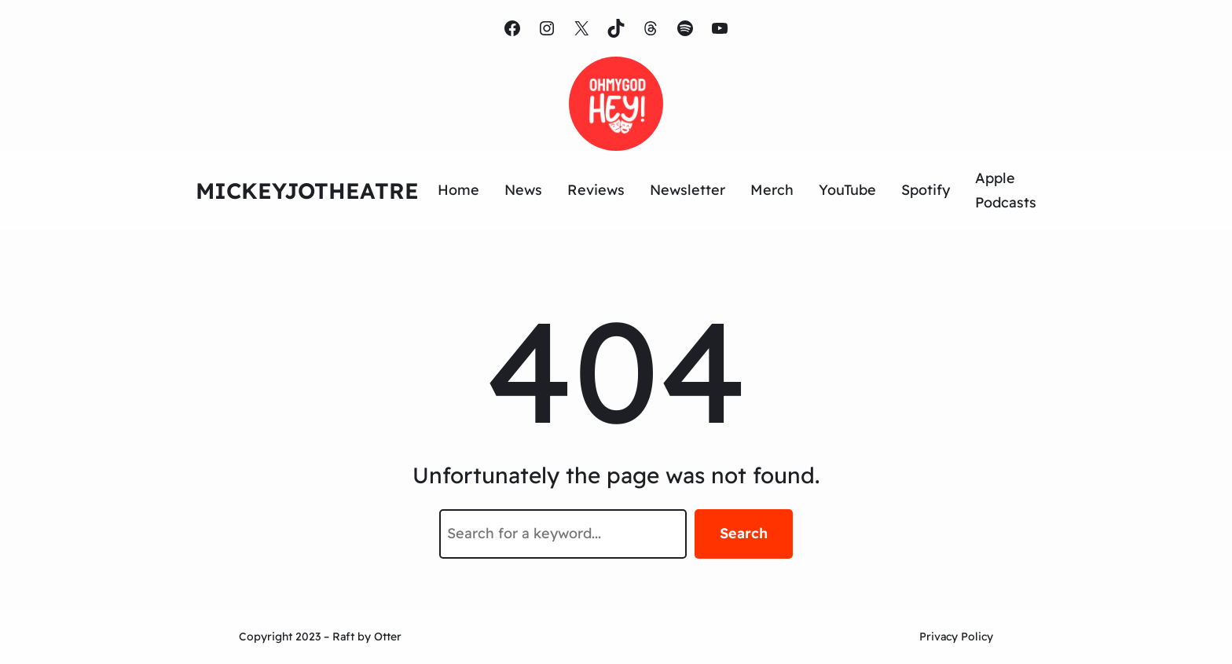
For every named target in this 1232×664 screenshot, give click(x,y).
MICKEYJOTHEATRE (307, 190)
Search (744, 533)
